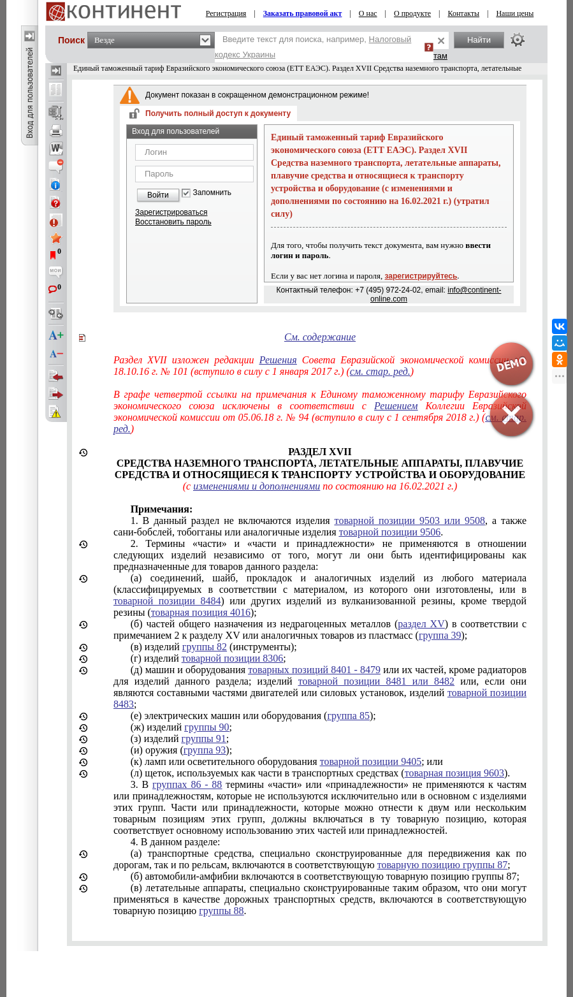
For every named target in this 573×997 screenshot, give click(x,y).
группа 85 (348, 715)
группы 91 (204, 738)
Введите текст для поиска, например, (313, 46)
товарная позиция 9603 (454, 773)
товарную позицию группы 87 (442, 864)
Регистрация (226, 13)
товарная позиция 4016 (200, 612)
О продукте (412, 13)
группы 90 (206, 727)
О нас (368, 13)
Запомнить (212, 193)
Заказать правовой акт (302, 13)
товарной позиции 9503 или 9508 (410, 520)
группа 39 (440, 635)
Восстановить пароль (173, 221)
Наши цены (514, 13)
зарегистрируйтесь (421, 276)
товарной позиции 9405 (370, 761)
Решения (278, 359)
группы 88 (221, 910)
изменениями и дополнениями (256, 486)
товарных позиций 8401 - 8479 (314, 669)
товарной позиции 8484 (167, 600)
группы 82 (204, 646)
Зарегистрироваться (171, 212)
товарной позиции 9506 (389, 532)
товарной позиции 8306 (232, 658)
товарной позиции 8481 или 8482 (376, 681)
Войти (158, 195)
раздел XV (421, 623)
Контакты (463, 13)
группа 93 (205, 750)
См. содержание (320, 336)
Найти (479, 40)
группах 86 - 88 (187, 784)
